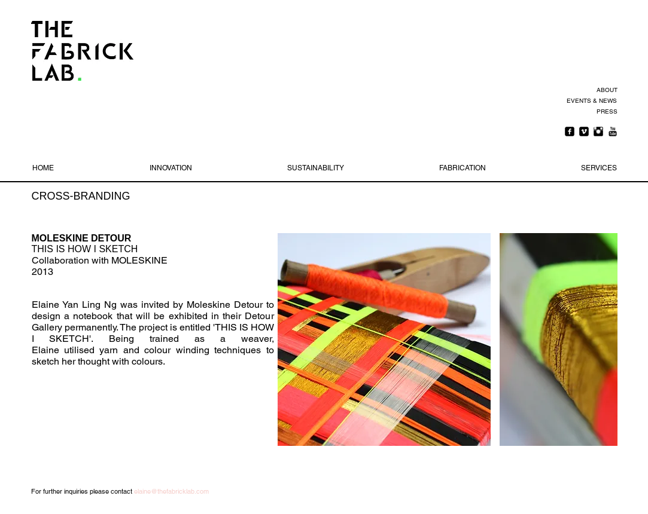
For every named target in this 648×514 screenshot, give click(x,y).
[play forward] (602, 339)
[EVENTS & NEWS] (591, 101)
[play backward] (293, 339)
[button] (384, 339)
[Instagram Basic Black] (598, 131)
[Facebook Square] (569, 131)
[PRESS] (605, 111)
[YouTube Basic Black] (612, 131)
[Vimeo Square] (584, 131)
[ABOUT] (605, 90)
